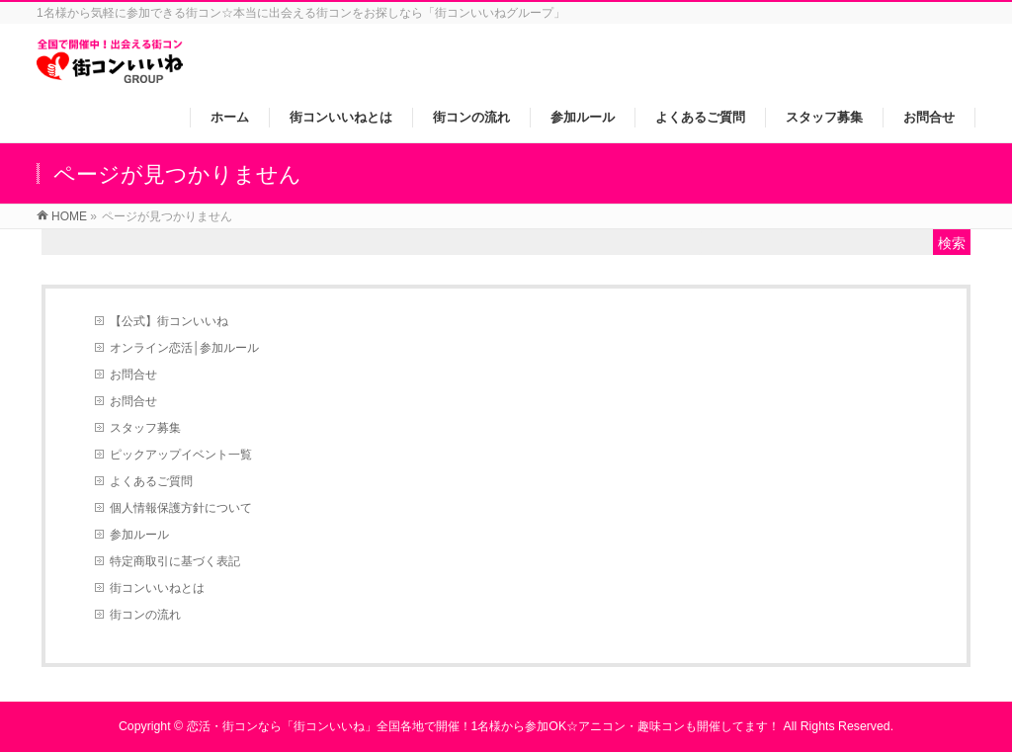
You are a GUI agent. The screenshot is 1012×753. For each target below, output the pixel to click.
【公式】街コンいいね (169, 321)
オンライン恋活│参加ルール (185, 348)
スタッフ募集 (145, 428)
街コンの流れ (145, 615)
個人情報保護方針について (181, 508)
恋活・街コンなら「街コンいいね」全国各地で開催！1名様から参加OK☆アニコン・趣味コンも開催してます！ (484, 726)
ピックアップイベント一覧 (181, 454)
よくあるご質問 (151, 481)
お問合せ (133, 374)
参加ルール (139, 535)
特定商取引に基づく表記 (175, 561)
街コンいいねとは (157, 588)
